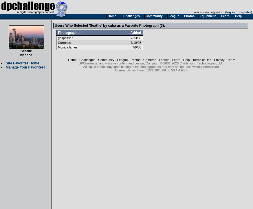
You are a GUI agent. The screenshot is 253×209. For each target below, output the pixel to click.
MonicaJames (68, 47)
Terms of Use (201, 60)
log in (230, 12)
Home (72, 60)
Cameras (149, 60)
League (122, 60)
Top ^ (231, 60)
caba (28, 55)
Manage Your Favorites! (25, 67)
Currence (64, 42)
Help (186, 60)
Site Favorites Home (22, 63)
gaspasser (65, 38)
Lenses (164, 60)
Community (106, 60)
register (245, 12)
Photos (135, 60)
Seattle (26, 49)
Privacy (219, 60)
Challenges (87, 60)
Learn (176, 60)
